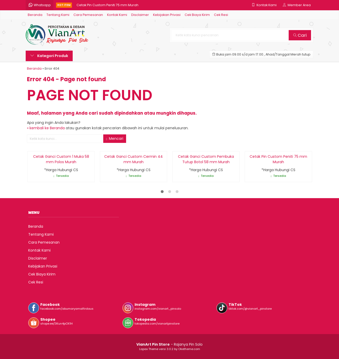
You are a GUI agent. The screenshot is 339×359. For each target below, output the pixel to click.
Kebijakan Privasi (167, 15)
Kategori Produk (49, 55)
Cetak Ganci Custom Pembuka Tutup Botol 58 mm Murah (206, 159)
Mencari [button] (114, 138)
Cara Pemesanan (88, 15)
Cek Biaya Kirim (197, 15)
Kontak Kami (117, 15)
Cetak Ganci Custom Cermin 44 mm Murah (133, 159)
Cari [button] (300, 35)
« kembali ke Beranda (46, 128)
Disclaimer (140, 15)
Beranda (35, 15)
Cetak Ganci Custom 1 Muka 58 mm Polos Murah (61, 159)
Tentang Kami (57, 15)
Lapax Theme (148, 349)
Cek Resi (221, 15)
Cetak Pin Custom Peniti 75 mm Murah (107, 5)
